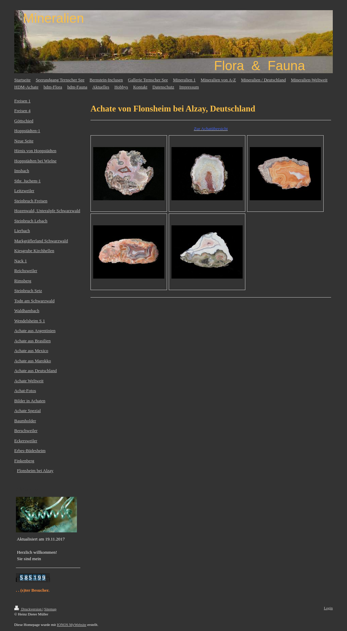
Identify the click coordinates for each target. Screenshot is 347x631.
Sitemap (50, 609)
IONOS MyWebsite (71, 625)
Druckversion (28, 609)
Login (328, 608)
